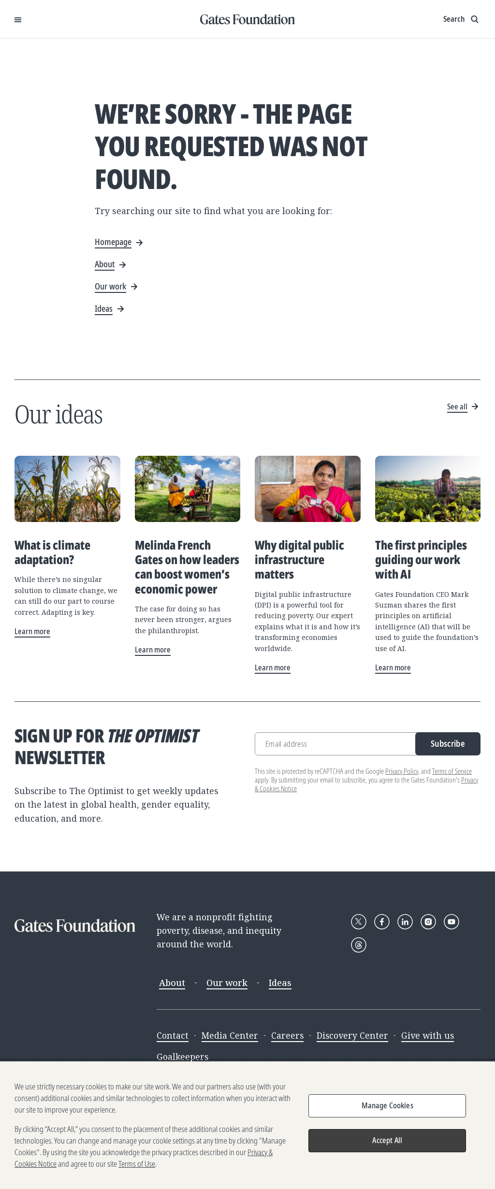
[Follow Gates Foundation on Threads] (358, 945)
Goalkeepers (182, 1056)
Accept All (387, 1140)
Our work (227, 982)
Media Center (230, 1035)
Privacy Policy (401, 771)
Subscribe (448, 743)
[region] (247, 1125)
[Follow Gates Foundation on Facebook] (382, 921)
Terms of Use (136, 1164)
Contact (173, 1035)
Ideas (280, 982)
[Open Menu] (18, 19)
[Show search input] (461, 19)
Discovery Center (352, 1035)
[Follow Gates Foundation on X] (358, 921)
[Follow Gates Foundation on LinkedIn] (405, 921)
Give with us (427, 1035)
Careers (287, 1035)
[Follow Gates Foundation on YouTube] (451, 921)
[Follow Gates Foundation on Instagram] (428, 921)
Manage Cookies (387, 1105)
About (172, 982)
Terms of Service (452, 771)
